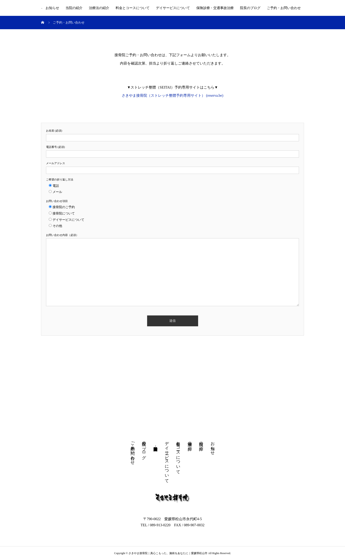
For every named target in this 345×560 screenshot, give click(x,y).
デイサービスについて (173, 8)
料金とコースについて (133, 8)
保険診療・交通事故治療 (215, 8)
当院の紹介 (74, 8)
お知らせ (52, 8)
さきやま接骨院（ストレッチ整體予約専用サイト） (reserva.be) (172, 95)
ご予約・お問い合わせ (284, 8)
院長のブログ (250, 8)
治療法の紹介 (99, 8)
